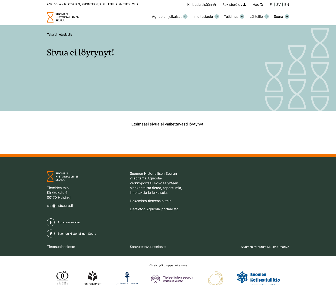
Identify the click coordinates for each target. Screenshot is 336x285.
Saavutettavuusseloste (148, 247)
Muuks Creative (278, 247)
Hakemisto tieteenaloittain (150, 201)
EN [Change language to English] (286, 4)
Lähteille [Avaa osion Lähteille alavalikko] (259, 16)
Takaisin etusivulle (59, 34)
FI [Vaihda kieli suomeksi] (271, 4)
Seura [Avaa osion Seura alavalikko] (281, 16)
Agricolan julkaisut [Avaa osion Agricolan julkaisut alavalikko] (170, 16)
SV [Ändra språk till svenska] (278, 4)
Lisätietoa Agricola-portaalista (154, 209)
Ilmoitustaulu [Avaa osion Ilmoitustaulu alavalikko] (206, 16)
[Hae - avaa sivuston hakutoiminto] (258, 4)
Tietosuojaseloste (61, 247)
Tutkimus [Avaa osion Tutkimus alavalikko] (234, 16)
